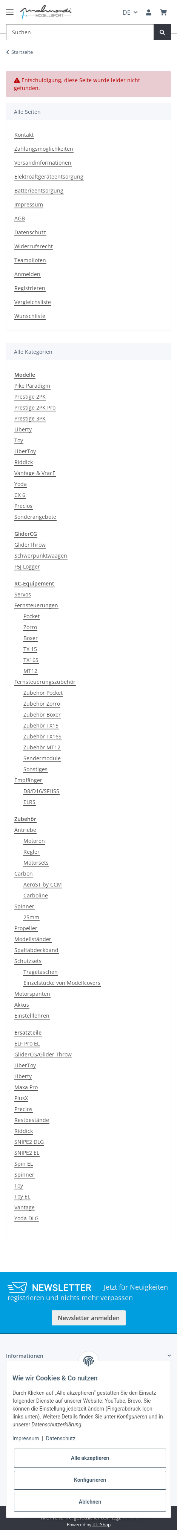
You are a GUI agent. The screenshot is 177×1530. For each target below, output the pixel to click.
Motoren (34, 840)
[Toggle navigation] (10, 9)
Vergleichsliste (32, 302)
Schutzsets (28, 960)
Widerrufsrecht (33, 246)
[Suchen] (80, 32)
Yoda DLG (26, 1218)
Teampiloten (30, 260)
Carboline (35, 895)
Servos (22, 594)
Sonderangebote (35, 516)
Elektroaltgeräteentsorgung (48, 176)
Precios (23, 505)
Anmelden (27, 274)
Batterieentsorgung (38, 190)
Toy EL (22, 1196)
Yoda (20, 484)
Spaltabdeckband (36, 950)
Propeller (25, 928)
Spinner (24, 906)
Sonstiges (35, 769)
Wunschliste (29, 315)
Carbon (23, 873)
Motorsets (36, 862)
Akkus (21, 1004)
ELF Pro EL (27, 1043)
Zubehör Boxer (42, 714)
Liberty (23, 429)
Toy (18, 440)
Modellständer (32, 939)
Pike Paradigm (32, 385)
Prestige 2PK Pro (34, 407)
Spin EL (23, 1163)
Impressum (28, 204)
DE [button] (127, 12)
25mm (31, 917)
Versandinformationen (42, 162)
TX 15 (30, 649)
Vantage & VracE (34, 473)
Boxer (30, 638)
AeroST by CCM (42, 884)
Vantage (24, 1207)
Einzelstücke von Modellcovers (61, 982)
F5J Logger (27, 566)
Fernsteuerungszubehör (44, 681)
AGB (19, 218)
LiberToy (25, 451)
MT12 (30, 670)
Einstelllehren (31, 1015)
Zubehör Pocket (43, 692)
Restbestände (31, 1119)
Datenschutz (30, 232)
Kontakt (24, 134)
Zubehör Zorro (41, 703)
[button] (148, 12)
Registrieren (29, 288)
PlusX (21, 1098)
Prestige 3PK (30, 418)
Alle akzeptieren (90, 1458)
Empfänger (28, 780)
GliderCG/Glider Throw (43, 1054)
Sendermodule (42, 758)
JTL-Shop (101, 1524)
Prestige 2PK (30, 396)
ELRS (29, 802)
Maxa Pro (26, 1087)
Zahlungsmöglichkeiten (43, 148)
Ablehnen (90, 1502)
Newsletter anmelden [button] (89, 1318)
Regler (31, 851)
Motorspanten (32, 993)
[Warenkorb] (163, 12)
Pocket (31, 616)
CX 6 (19, 494)
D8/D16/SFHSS (41, 791)
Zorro (30, 627)
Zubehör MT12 (41, 747)
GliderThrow (30, 544)
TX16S (30, 659)
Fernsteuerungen (36, 605)
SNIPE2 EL (26, 1152)
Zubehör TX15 (40, 725)
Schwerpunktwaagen (40, 555)
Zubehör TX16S (42, 736)
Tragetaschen (40, 971)
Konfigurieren (90, 1480)
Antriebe (25, 829)
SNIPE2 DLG (29, 1141)
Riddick (23, 462)
